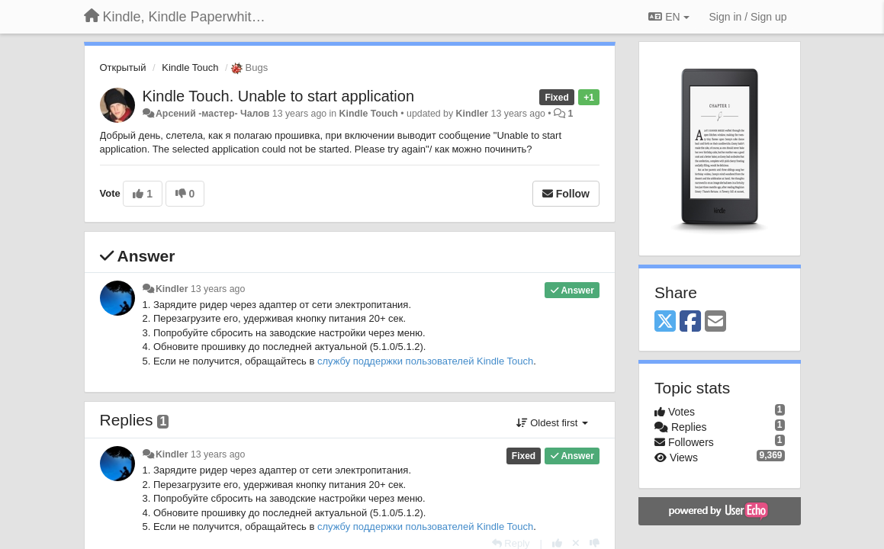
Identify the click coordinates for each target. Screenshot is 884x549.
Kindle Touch (190, 67)
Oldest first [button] (552, 423)
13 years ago (218, 289)
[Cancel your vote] (576, 543)
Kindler (472, 113)
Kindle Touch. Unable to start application (279, 96)
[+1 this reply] (557, 543)
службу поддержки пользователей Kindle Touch (425, 361)
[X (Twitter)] (665, 322)
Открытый (123, 67)
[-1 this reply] (595, 543)
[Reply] (511, 543)
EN (668, 17)
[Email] (715, 322)
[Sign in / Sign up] (748, 17)
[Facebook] (690, 322)
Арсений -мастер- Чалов (212, 113)
